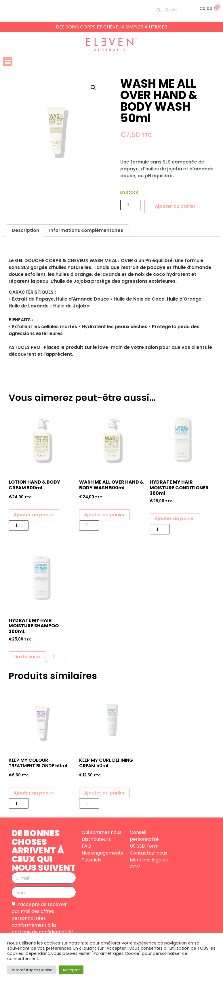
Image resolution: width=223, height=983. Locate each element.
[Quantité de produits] (130, 205)
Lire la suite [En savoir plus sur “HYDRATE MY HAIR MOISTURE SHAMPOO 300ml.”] (27, 656)
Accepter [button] (71, 970)
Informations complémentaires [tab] (86, 230)
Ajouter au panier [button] (34, 514)
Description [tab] (25, 230)
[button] (7, 61)
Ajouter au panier (175, 206)
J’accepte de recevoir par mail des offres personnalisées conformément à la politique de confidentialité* (43, 918)
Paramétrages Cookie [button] (32, 970)
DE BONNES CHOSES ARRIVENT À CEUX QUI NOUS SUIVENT (44, 850)
